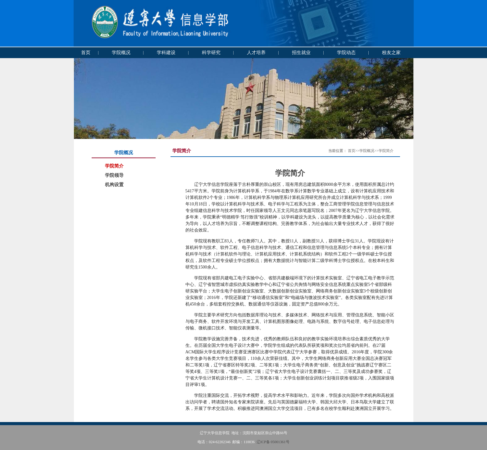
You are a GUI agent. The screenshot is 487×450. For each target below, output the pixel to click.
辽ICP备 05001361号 (273, 442)
